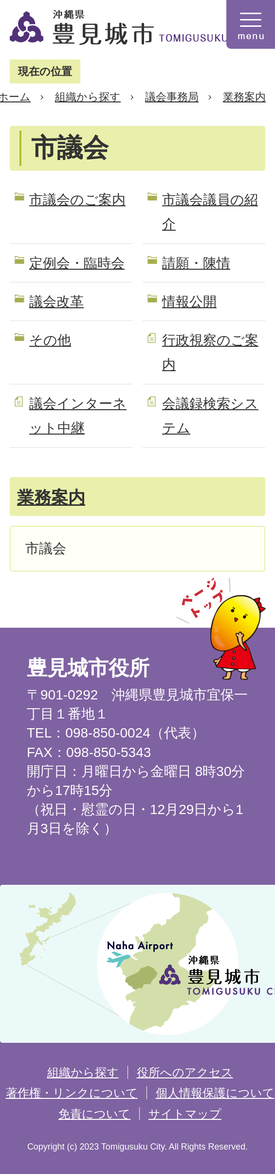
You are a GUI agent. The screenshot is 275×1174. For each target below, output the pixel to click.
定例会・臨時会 (77, 263)
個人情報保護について (215, 1092)
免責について (94, 1113)
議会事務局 (172, 97)
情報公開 (189, 301)
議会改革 (56, 301)
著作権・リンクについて (72, 1092)
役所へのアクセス (185, 1072)
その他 (50, 340)
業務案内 (244, 97)
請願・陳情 (196, 263)
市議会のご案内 (77, 199)
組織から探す (88, 97)
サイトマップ (184, 1113)
